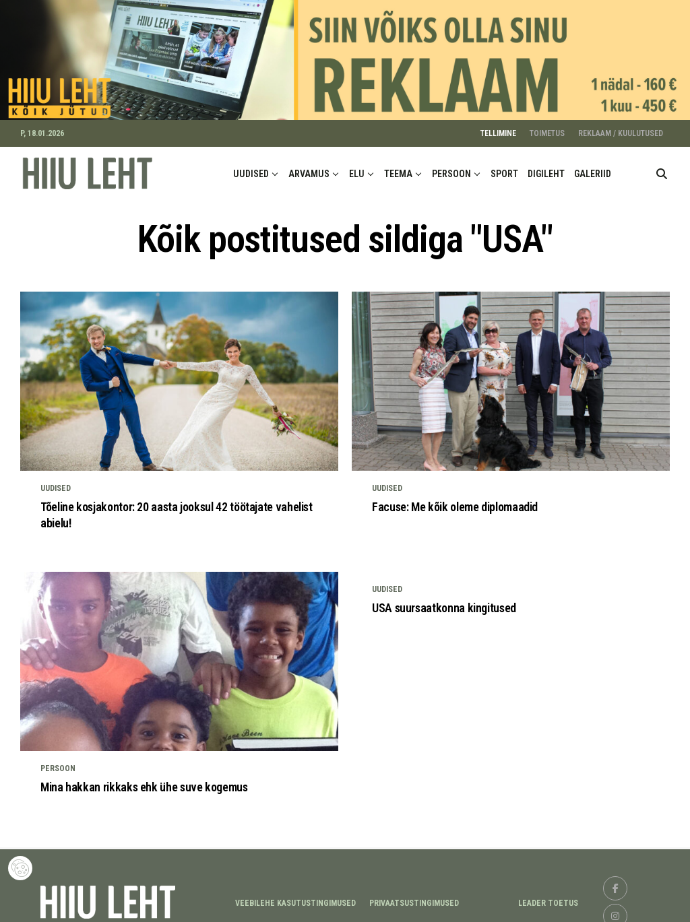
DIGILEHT (546, 167)
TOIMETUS (547, 127)
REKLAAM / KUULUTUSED (620, 127)
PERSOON (451, 167)
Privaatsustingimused (414, 897)
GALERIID (592, 167)
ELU (357, 167)
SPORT (504, 167)
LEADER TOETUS (548, 897)
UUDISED (251, 167)
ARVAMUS (309, 167)
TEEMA (398, 167)
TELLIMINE (498, 127)
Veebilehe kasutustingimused (295, 897)
